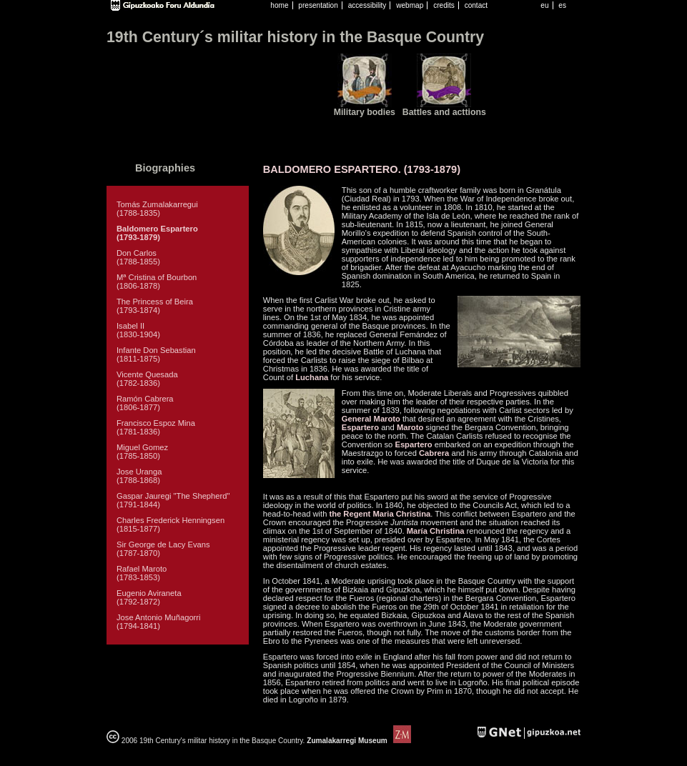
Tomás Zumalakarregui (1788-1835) (157, 208)
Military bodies (364, 112)
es (562, 5)
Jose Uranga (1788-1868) (139, 475)
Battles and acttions (444, 112)
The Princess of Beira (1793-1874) (155, 305)
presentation (317, 5)
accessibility (367, 5)
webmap (409, 5)
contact (476, 5)
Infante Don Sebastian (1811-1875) (156, 354)
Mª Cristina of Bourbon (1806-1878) (157, 281)
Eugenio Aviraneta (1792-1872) (149, 597)
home (279, 5)
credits (444, 5)
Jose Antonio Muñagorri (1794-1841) (159, 621)
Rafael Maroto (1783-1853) (142, 573)
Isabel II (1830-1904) (138, 330)
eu (544, 5)
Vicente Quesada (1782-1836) (147, 378)
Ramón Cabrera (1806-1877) (145, 403)
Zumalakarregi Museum (357, 741)
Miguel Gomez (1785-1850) (142, 451)
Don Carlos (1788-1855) (138, 257)
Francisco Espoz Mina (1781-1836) (156, 427)
